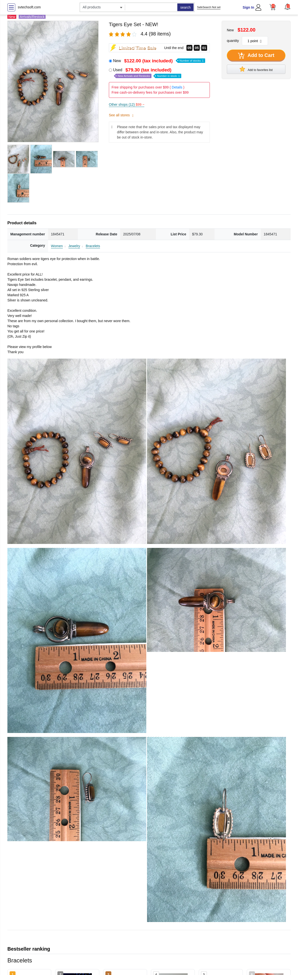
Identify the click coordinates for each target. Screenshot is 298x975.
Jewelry (74, 246)
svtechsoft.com (29, 7)
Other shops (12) (126, 104)
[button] (287, 6)
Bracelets (93, 246)
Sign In (248, 7)
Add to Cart (256, 55)
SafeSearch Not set (208, 7)
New (159, 60)
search (185, 7)
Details (177, 87)
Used (147, 72)
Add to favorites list (256, 69)
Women (57, 246)
